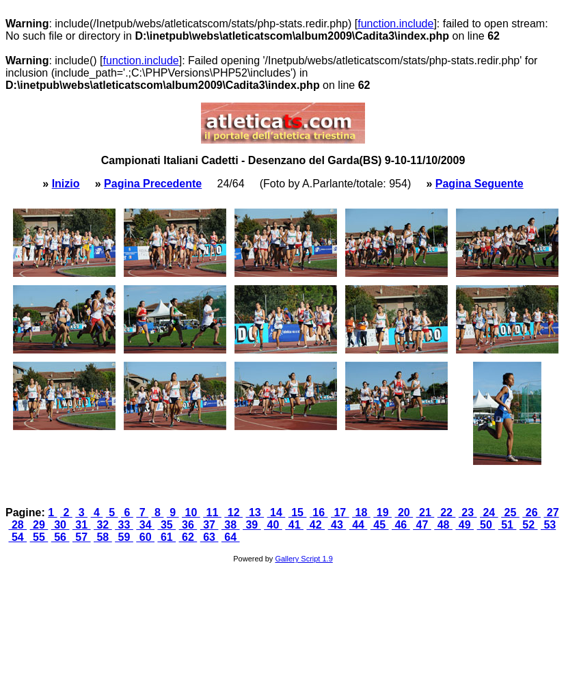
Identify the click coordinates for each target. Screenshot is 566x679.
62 (188, 537)
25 (510, 512)
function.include (395, 23)
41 (294, 525)
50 (486, 525)
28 (17, 525)
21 (425, 512)
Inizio (66, 183)
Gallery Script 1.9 (303, 559)
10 (191, 512)
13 (254, 512)
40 (273, 525)
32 (103, 525)
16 (319, 512)
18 (361, 512)
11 (212, 512)
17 (340, 512)
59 (124, 537)
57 (81, 537)
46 (401, 525)
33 (124, 525)
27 (550, 512)
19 (382, 512)
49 (464, 525)
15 (297, 512)
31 (81, 525)
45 (379, 525)
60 (145, 537)
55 (39, 537)
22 (446, 512)
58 (103, 537)
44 (358, 525)
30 (60, 525)
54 (17, 537)
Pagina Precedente (153, 183)
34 (145, 525)
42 (315, 525)
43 (337, 525)
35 (166, 525)
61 (166, 537)
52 (529, 525)
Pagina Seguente (479, 183)
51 (507, 525)
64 (230, 537)
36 (188, 525)
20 (403, 512)
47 (422, 525)
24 (489, 512)
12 (233, 512)
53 (548, 525)
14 (276, 512)
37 (209, 525)
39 (252, 525)
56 (60, 537)
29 (39, 525)
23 (468, 512)
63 (209, 537)
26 (531, 512)
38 (230, 525)
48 (443, 525)
